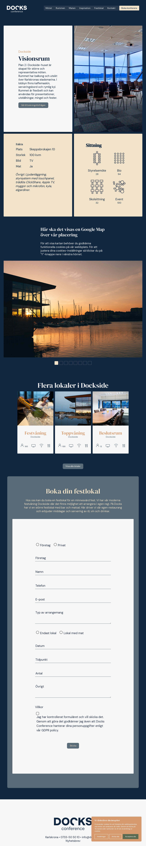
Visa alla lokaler (73, 466)
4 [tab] (70, 363)
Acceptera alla (130, 837)
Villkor (39, 708)
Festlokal (99, 8)
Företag (45, 546)
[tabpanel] (73, 309)
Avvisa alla (115, 837)
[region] (116, 829)
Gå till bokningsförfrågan (34, 105)
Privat (62, 546)
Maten (72, 8)
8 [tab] (90, 363)
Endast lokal (48, 633)
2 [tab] (61, 363)
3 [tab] (66, 363)
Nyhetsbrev (73, 841)
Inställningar (101, 837)
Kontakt (111, 8)
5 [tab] (75, 363)
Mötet (49, 8)
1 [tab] (56, 363)
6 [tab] (80, 363)
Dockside (24, 52)
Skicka (73, 746)
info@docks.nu (91, 838)
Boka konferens (129, 8)
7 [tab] (85, 363)
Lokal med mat (74, 633)
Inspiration (84, 8)
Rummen (60, 8)
